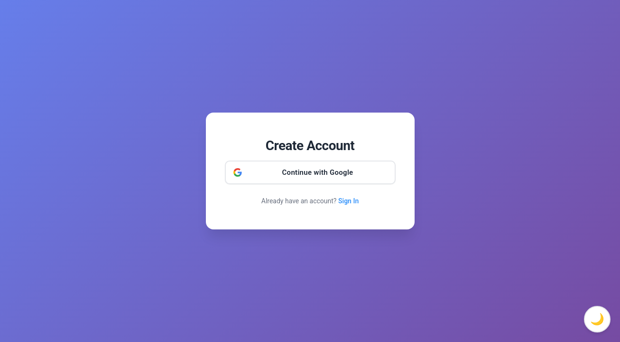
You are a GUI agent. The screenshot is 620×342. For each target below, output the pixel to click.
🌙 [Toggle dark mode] (597, 319)
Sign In (348, 201)
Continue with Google (317, 172)
